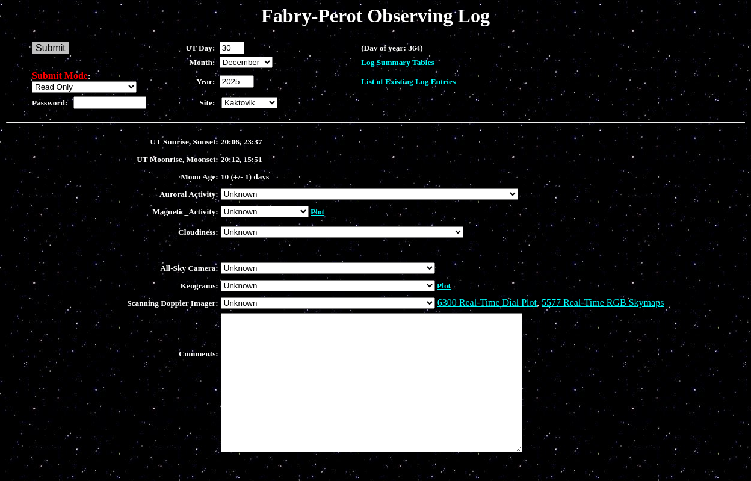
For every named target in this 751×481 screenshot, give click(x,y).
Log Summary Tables (397, 62)
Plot (317, 211)
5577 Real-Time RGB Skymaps (603, 302)
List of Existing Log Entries (408, 81)
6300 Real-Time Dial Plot (487, 302)
